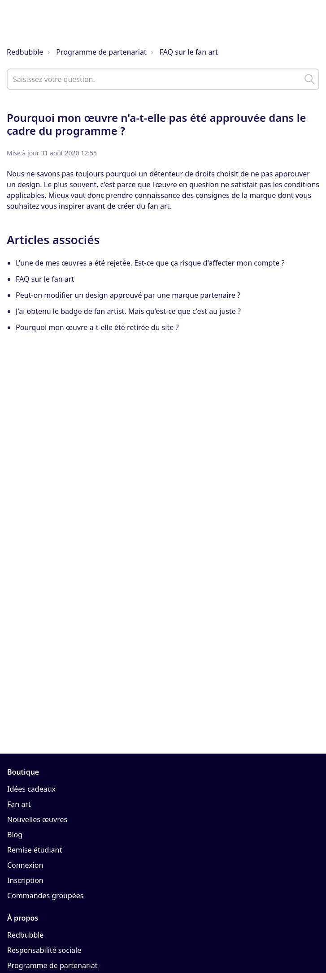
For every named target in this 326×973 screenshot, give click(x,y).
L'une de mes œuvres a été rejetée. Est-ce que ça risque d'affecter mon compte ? (150, 263)
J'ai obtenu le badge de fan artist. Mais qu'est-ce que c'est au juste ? (128, 311)
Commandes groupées (45, 895)
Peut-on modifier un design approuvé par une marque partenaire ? (128, 295)
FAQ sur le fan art (189, 52)
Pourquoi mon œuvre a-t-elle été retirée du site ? (97, 327)
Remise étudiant (34, 850)
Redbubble (25, 52)
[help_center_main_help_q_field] (163, 79)
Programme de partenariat (101, 52)
